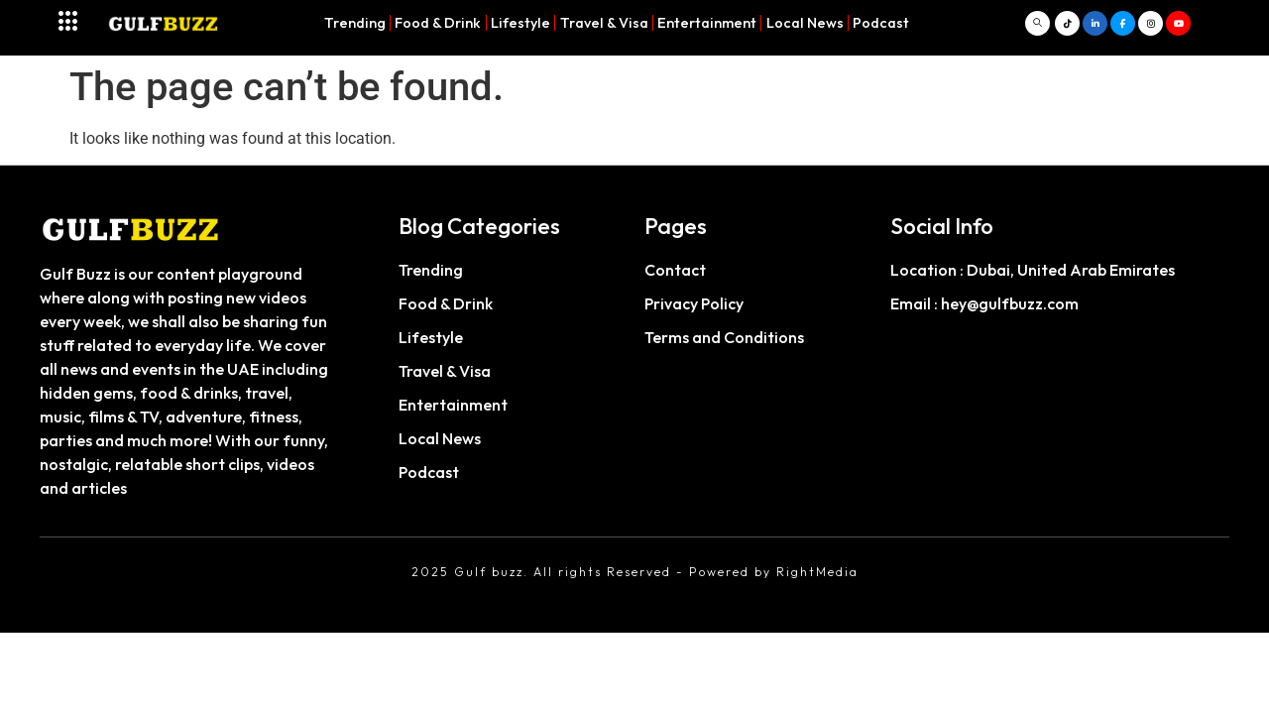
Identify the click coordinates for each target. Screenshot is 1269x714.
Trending (355, 23)
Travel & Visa (604, 23)
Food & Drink (438, 23)
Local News (805, 23)
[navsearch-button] (1037, 23)
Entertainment (706, 23)
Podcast (881, 23)
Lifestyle (520, 23)
